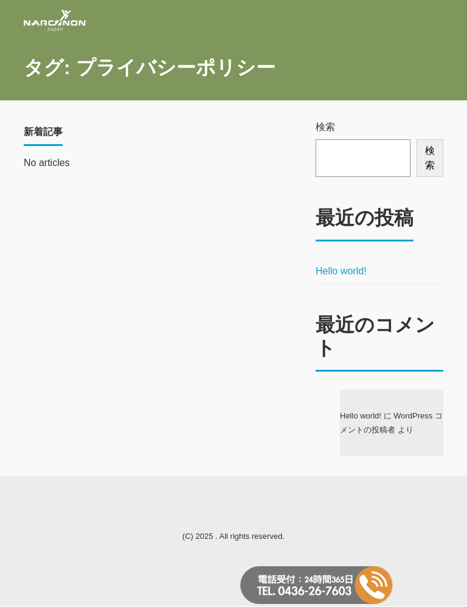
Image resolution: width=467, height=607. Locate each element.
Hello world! (341, 271)
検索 (325, 127)
